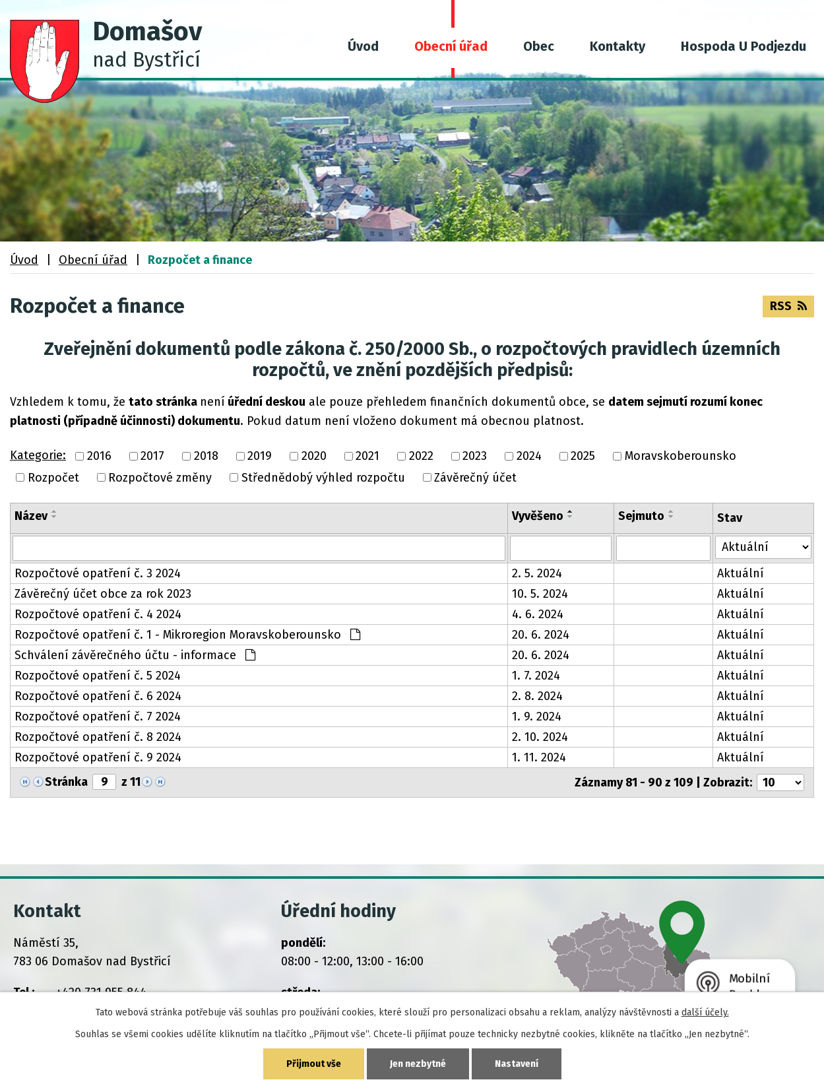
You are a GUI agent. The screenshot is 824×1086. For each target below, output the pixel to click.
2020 (314, 456)
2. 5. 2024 (537, 573)
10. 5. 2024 (540, 594)
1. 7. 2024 (536, 675)
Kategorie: (38, 455)
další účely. (705, 1012)
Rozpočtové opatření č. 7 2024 (98, 716)
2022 (421, 456)
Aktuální (740, 573)
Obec (538, 46)
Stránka (66, 782)
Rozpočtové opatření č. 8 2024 (98, 737)
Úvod (363, 46)
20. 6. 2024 (540, 634)
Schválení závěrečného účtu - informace (135, 655)
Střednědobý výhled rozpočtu (323, 477)
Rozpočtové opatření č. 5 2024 (98, 675)
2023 (474, 456)
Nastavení (516, 1064)
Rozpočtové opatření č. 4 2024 (98, 614)
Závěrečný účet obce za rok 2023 (103, 594)
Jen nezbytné (418, 1064)
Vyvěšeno (537, 516)
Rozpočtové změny (160, 477)
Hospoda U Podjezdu (743, 46)
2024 (529, 456)
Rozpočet (53, 477)
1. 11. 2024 (539, 757)
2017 (152, 456)
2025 (583, 456)
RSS (788, 306)
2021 (367, 456)
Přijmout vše (313, 1064)
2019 (259, 456)
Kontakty (617, 46)
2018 (206, 456)
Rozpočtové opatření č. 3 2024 (98, 573)
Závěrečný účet (475, 477)
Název (31, 516)
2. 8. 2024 (537, 696)
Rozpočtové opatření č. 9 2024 (98, 757)
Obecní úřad (451, 46)
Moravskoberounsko (680, 456)
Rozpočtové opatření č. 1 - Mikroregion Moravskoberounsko (187, 634)
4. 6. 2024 (537, 614)
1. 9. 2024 (536, 716)
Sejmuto (641, 516)
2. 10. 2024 (540, 737)
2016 (99, 456)
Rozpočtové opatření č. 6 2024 (98, 696)
